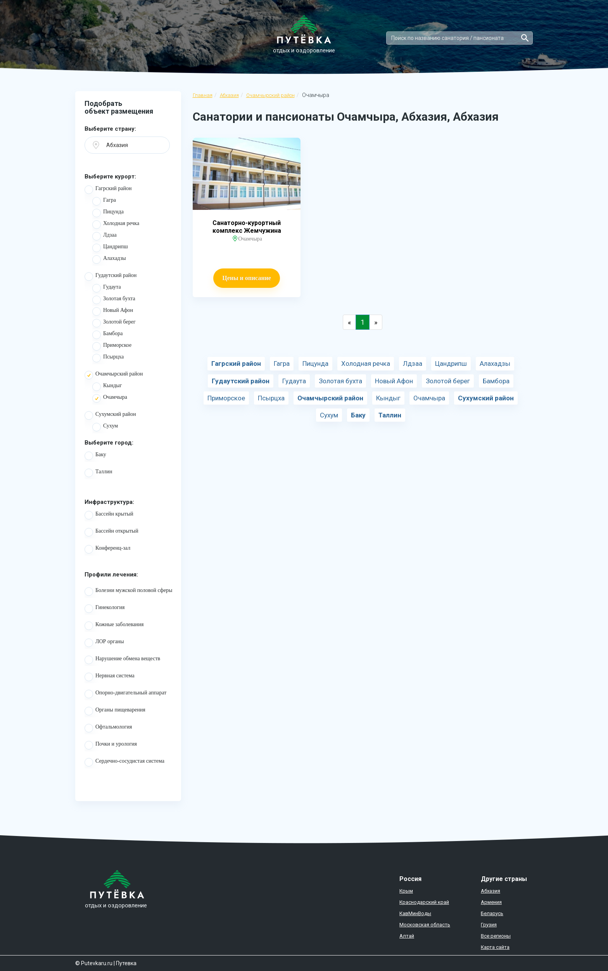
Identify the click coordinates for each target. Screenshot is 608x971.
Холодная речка (115, 224)
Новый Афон (112, 311)
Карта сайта (495, 947)
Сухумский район (110, 415)
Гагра (104, 201)
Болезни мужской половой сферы (129, 591)
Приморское (111, 346)
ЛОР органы (104, 643)
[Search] (459, 38)
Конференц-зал (107, 549)
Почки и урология (111, 745)
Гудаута (106, 288)
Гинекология (104, 608)
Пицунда (108, 213)
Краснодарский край (424, 902)
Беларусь (492, 913)
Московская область (424, 925)
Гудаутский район (110, 276)
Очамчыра (109, 398)
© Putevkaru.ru (93, 963)
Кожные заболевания (114, 625)
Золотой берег (114, 323)
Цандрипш (110, 248)
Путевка (126, 963)
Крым (406, 891)
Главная (202, 95)
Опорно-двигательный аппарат (125, 694)
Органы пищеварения (115, 711)
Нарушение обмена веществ (122, 660)
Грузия (489, 925)
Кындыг (107, 387)
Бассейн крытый (109, 515)
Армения (491, 902)
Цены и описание (246, 278)
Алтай (406, 936)
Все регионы (496, 936)
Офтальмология (108, 728)
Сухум (105, 427)
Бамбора (107, 335)
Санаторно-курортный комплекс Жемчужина (246, 226)
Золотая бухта (113, 300)
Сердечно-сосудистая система (124, 762)
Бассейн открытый (111, 532)
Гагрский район (108, 189)
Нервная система (110, 677)
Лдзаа (104, 236)
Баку (95, 456)
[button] (127, 145)
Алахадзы (109, 259)
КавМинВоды (415, 913)
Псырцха (108, 358)
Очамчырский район (270, 95)
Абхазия (229, 95)
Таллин (98, 473)
